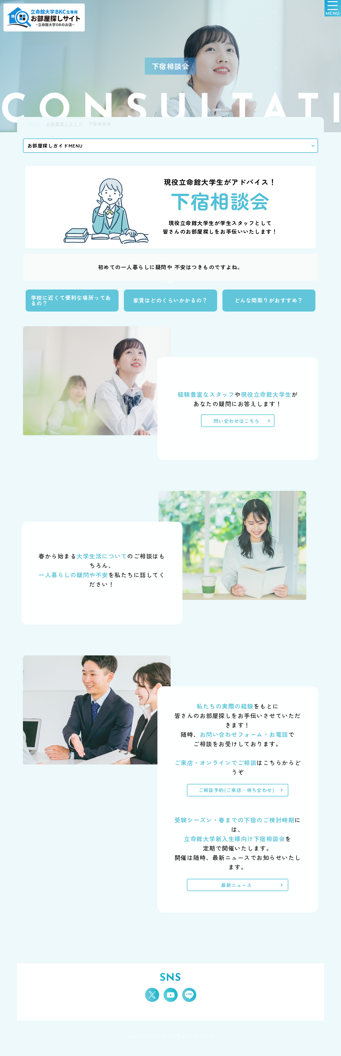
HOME (33, 124)
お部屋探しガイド (64, 124)
